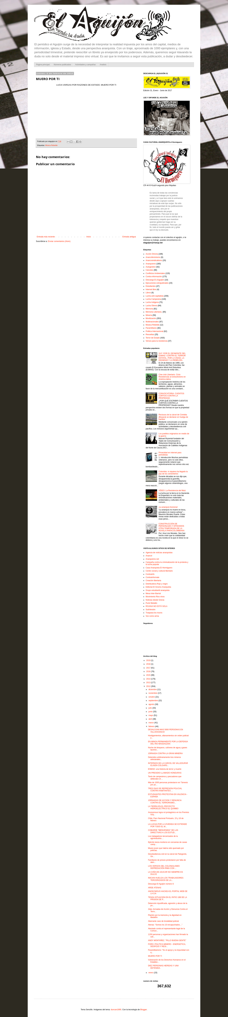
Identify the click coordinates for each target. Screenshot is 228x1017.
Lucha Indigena (152, 302)
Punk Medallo (151, 603)
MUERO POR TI (155, 956)
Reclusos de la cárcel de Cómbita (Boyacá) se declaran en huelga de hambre (173, 417)
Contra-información (154, 276)
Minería (149, 315)
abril (151, 719)
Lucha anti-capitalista (155, 296)
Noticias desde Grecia (155, 600)
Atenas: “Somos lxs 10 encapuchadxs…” (165, 925)
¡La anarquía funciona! (168, 507)
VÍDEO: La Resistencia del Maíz (172, 490)
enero (151, 973)
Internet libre (151, 289)
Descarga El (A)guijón (155, 280)
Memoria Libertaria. (154, 312)
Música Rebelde (51, 145)
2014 (148, 679)
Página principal (43, 64)
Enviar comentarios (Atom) (59, 241)
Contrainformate (152, 577)
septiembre (153, 700)
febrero (152, 726)
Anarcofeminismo (153, 257)
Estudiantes (151, 286)
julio (150, 708)
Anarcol (149, 556)
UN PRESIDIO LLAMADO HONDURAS (164, 773)
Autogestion (151, 267)
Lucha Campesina (153, 299)
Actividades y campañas (85, 64)
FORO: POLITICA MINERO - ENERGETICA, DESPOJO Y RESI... (167, 945)
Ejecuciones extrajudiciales (157, 283)
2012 (148, 686)
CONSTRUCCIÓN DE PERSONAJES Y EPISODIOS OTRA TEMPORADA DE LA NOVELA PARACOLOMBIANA (171, 527)
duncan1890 (116, 1009)
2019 (148, 660)
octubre (152, 697)
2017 (148, 668)
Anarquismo (151, 264)
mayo (151, 715)
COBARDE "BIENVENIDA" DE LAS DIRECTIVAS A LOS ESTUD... (163, 831)
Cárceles (149, 270)
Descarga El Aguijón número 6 (161, 884)
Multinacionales (152, 322)
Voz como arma (152, 616)
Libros (148, 293)
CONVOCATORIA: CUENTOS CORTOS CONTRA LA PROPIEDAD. (171, 395)
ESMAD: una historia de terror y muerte (164, 769)
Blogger (143, 1009)
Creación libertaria (153, 580)
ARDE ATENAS (154, 888)
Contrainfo (150, 574)
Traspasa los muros (154, 613)
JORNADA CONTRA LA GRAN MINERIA (165, 753)
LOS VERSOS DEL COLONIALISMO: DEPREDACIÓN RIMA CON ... (164, 867)
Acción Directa (152, 254)
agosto (152, 704)
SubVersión (150, 609)
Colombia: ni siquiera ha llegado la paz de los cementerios (173, 472)
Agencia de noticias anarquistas (159, 552)
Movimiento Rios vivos (155, 597)
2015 (148, 675)
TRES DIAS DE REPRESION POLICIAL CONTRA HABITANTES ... (165, 789)
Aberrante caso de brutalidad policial (163, 921)
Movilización (151, 318)
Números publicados (62, 64)
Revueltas (150, 334)
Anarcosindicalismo (154, 260)
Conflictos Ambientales (155, 273)
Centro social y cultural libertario (159, 571)
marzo (151, 723)
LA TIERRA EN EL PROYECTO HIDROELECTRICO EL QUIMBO (163, 807)
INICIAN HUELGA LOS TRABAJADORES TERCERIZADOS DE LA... (165, 879)
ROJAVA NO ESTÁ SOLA (156, 606)
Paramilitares (151, 328)
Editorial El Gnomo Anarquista (158, 587)
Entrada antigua (129, 237)
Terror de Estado (153, 338)
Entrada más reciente (46, 237)
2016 (148, 671)
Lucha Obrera (151, 305)
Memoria (149, 309)
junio (151, 711)
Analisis (103, 64)
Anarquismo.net (152, 559)
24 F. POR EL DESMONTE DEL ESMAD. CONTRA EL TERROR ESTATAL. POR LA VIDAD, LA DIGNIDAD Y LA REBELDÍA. (172, 356)
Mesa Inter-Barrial (153, 593)
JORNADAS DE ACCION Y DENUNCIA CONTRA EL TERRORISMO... (164, 801)
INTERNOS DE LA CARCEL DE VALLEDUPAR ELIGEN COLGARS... (168, 764)
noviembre (153, 693)
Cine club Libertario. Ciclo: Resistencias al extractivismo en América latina (172, 376)
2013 (148, 682)
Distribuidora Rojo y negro (157, 584)
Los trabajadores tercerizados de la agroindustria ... (163, 837)
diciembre (153, 689)
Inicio (88, 237)
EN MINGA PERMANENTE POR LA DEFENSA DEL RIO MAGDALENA (168, 742)
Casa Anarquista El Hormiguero (159, 568)
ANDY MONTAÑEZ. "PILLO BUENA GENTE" (167, 940)
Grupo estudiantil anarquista (157, 590)
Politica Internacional (154, 331)
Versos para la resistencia (156, 341)
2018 (148, 664)
